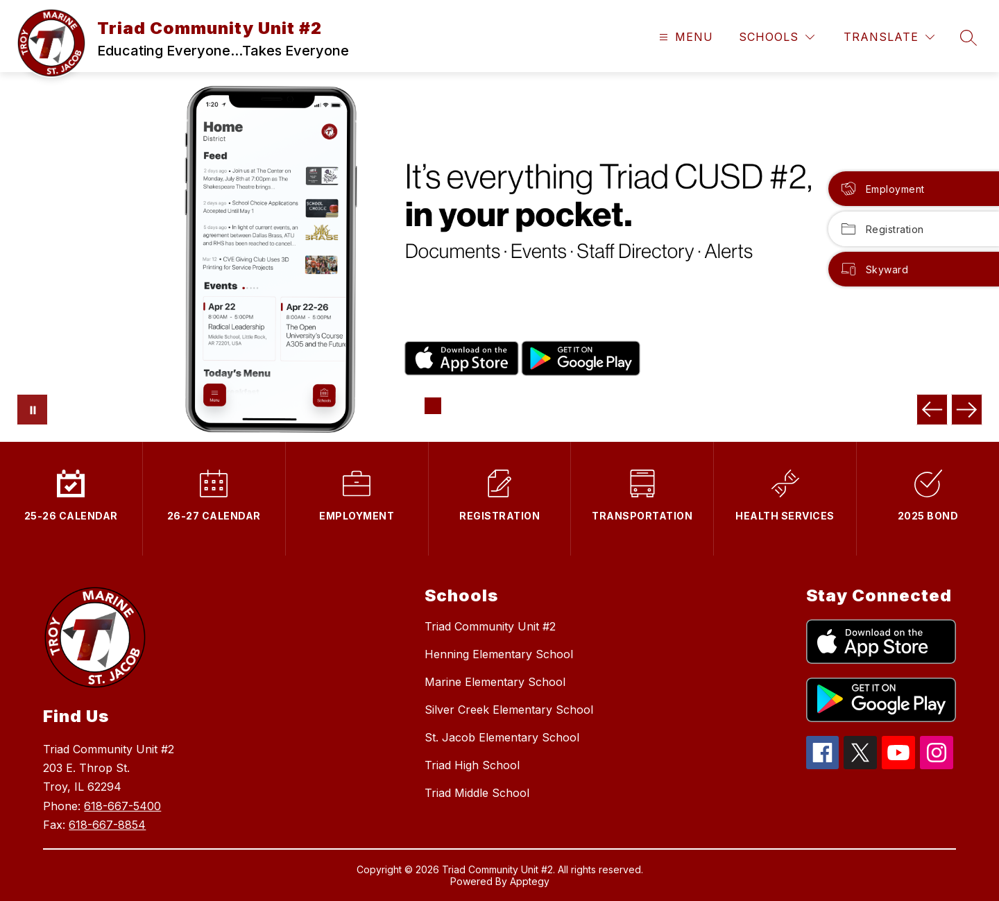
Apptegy (529, 881)
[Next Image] (966, 409)
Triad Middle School (477, 793)
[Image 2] (455, 405)
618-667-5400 (122, 806)
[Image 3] (477, 405)
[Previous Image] (932, 409)
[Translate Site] (889, 37)
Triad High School (472, 765)
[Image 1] (433, 405)
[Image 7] (566, 405)
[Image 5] (521, 405)
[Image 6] (544, 405)
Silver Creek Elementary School (509, 709)
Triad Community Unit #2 (490, 626)
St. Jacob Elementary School (502, 737)
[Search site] (968, 37)
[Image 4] (499, 405)
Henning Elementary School (499, 654)
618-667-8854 (107, 825)
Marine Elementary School (495, 682)
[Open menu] (684, 37)
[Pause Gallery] (32, 409)
